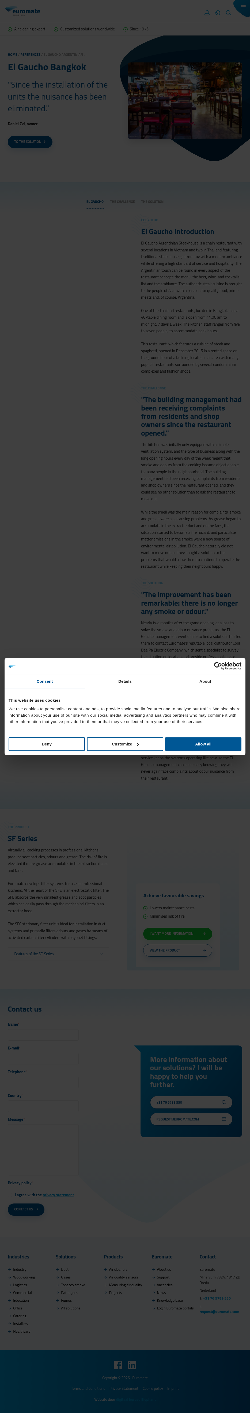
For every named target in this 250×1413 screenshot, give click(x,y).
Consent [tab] (45, 681)
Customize (125, 744)
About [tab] (205, 681)
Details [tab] (125, 681)
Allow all (203, 744)
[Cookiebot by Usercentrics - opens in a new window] (218, 666)
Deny (47, 744)
